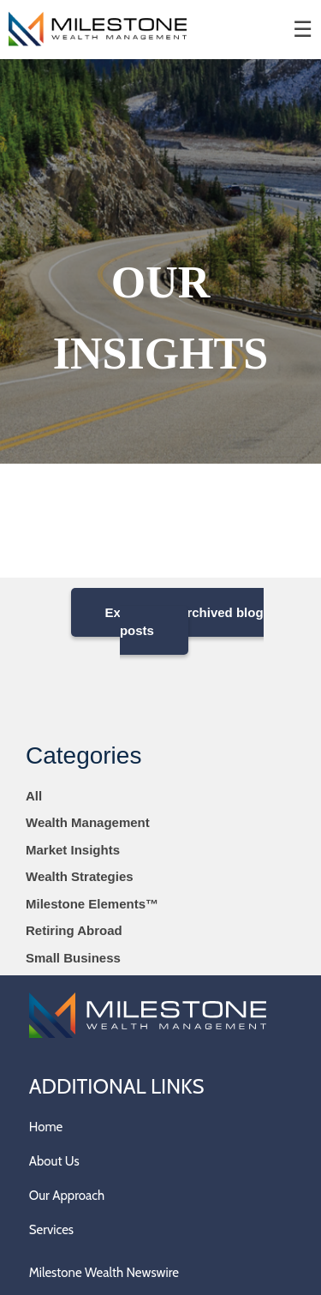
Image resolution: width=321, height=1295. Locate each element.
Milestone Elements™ (92, 903)
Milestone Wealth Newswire (104, 1272)
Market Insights (73, 849)
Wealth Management (88, 822)
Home (45, 1127)
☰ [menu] (302, 29)
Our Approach (66, 1195)
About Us (54, 1161)
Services (51, 1230)
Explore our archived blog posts (184, 621)
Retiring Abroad (74, 930)
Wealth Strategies (80, 876)
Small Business (73, 957)
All (34, 795)
